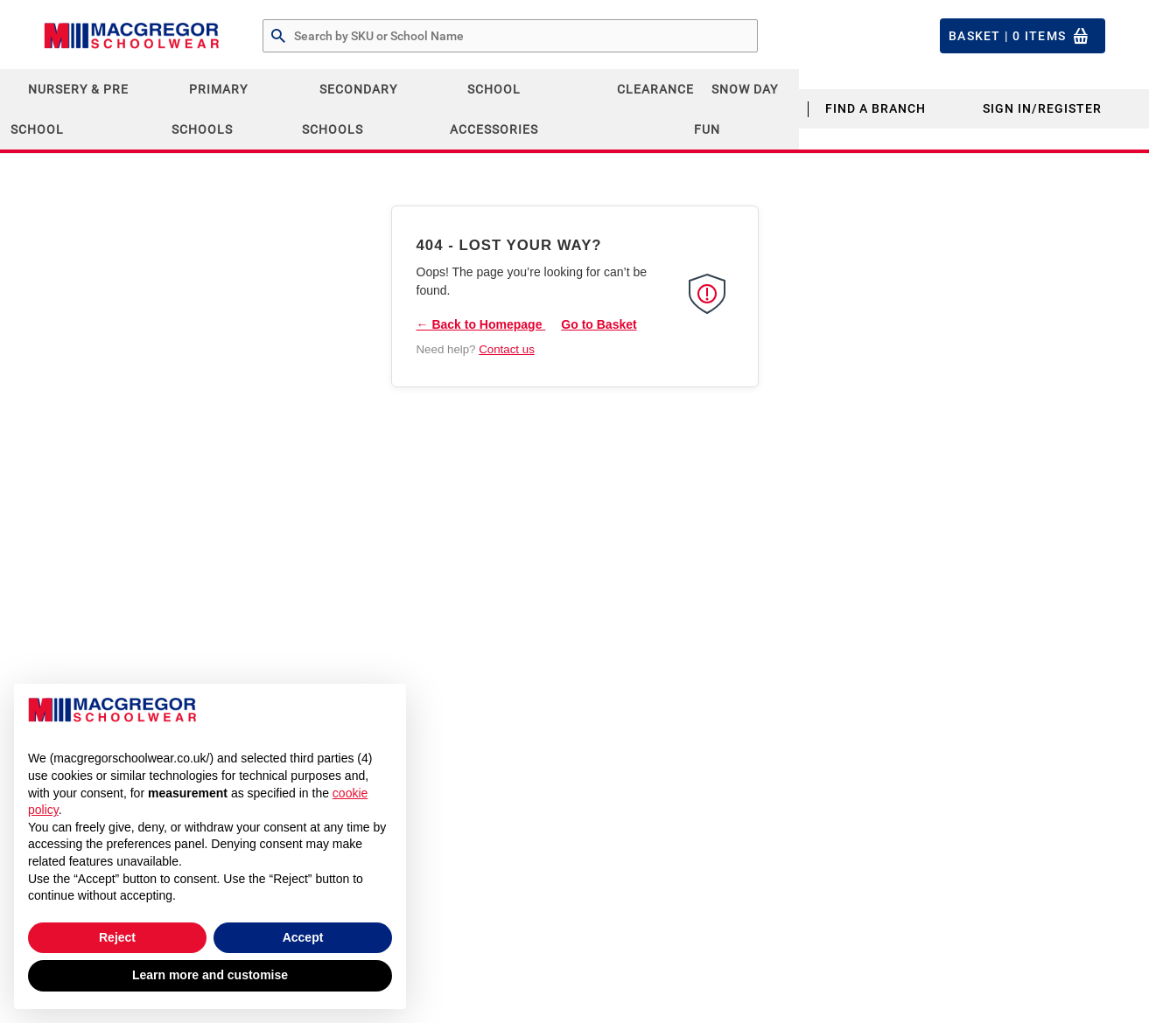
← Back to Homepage (481, 324)
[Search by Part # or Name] (278, 36)
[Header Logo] (131, 36)
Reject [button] (117, 937)
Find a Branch (875, 108)
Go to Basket (598, 324)
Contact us (507, 349)
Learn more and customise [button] (210, 975)
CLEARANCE (655, 89)
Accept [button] (303, 937)
